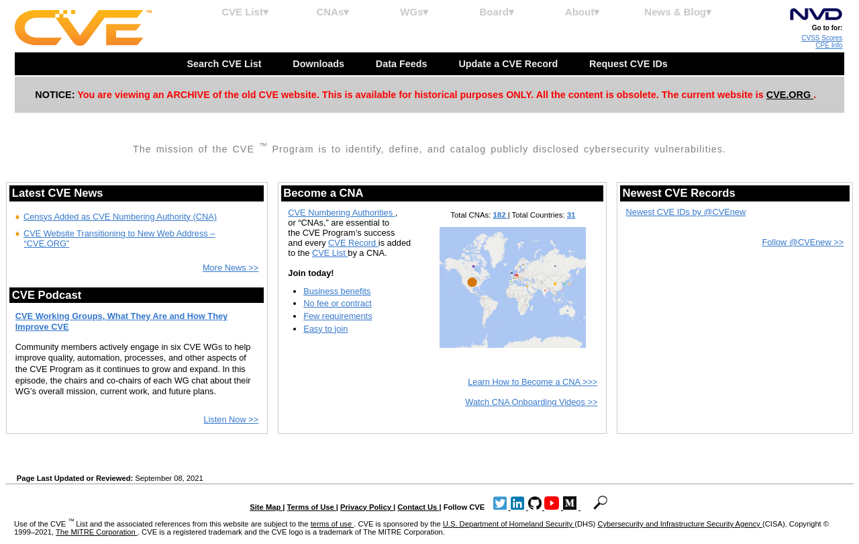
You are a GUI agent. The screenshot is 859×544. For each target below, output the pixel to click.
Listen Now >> (230, 419)
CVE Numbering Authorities (341, 213)
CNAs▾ (332, 11)
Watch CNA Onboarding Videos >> (531, 402)
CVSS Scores (821, 38)
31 (571, 215)
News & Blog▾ (677, 11)
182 (500, 215)
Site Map (266, 507)
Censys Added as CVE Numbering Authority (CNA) (120, 217)
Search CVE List (225, 63)
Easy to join (325, 329)
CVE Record (353, 243)
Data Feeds (403, 63)
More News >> (230, 268)
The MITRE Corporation (97, 532)
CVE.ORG (789, 94)
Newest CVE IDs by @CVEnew (686, 212)
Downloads (320, 63)
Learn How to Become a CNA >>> (532, 382)
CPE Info (828, 45)
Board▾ (497, 11)
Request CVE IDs (629, 63)
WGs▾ (414, 11)
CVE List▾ (244, 11)
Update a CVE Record (509, 63)
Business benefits (336, 291)
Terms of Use (311, 507)
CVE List (330, 253)
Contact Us (418, 507)
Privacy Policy (366, 507)
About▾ (582, 11)
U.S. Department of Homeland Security (509, 524)
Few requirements (337, 316)
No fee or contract (337, 303)
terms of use (332, 524)
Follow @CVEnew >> (803, 242)
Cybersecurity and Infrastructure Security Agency (679, 524)
